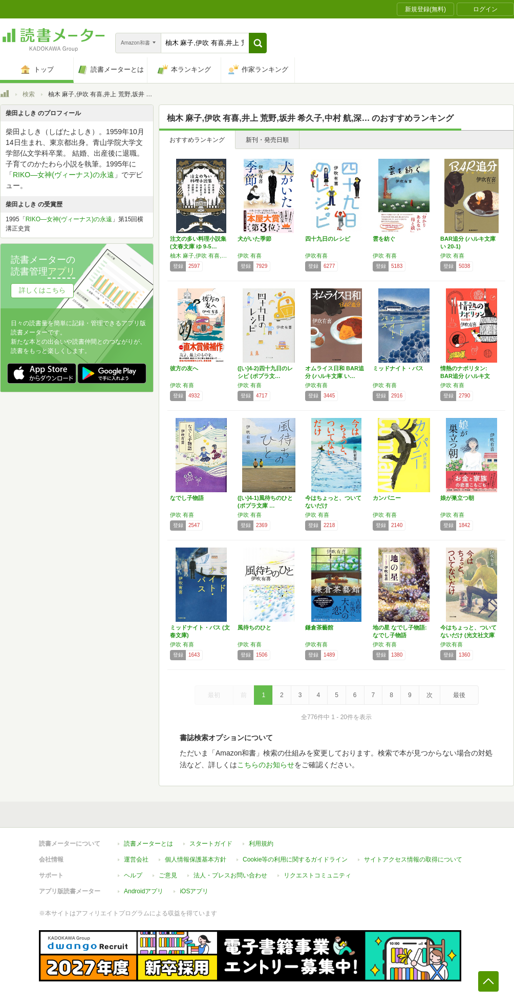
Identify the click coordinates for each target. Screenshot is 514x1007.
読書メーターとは (148, 844)
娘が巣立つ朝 (457, 498)
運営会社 (136, 859)
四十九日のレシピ (327, 239)
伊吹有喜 (316, 256)
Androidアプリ (143, 891)
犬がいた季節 (254, 239)
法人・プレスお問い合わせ (230, 875)
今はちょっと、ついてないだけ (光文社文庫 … (468, 635)
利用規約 (261, 844)
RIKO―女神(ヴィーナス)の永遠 (63, 175)
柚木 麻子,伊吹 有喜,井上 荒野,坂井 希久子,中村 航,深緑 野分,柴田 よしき (201, 256)
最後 (459, 695)
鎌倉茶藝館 (319, 627)
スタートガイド (210, 844)
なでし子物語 (187, 498)
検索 (29, 94)
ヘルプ (133, 875)
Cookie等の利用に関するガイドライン (295, 859)
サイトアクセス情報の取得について (413, 859)
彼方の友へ (184, 368)
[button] (258, 43)
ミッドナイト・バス (398, 368)
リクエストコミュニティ (317, 875)
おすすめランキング (197, 139)
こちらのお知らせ (265, 765)
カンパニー (387, 498)
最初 (214, 695)
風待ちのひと (254, 627)
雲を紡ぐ (384, 239)
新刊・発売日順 (267, 139)
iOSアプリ (194, 891)
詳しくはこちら (42, 290)
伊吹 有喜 (250, 256)
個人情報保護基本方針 (195, 859)
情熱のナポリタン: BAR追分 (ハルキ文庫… (465, 376)
